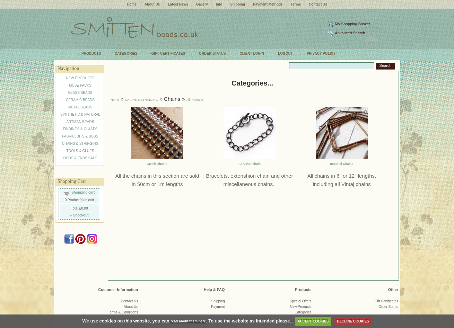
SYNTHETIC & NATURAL (80, 114)
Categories (303, 312)
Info (219, 4)
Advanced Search (350, 33)
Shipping (237, 4)
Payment (218, 307)
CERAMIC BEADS (80, 100)
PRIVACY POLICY (321, 53)
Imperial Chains (341, 164)
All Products (194, 99)
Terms (296, 4)
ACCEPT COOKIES (313, 321)
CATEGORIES (126, 53)
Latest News (178, 4)
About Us (152, 4)
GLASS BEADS (80, 93)
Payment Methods (268, 4)
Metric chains (157, 164)
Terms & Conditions (123, 312)
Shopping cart (83, 192)
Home (132, 4)
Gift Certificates (386, 301)
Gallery (202, 4)
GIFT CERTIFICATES (168, 53)
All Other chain (249, 164)
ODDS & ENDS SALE (80, 158)
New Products (300, 307)
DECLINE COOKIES (353, 321)
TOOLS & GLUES (80, 151)
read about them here (188, 321)
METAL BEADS (80, 107)
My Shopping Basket (352, 24)
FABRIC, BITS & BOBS (80, 136)
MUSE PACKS (80, 85)
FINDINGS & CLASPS (80, 129)
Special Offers (301, 301)
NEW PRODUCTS (80, 78)
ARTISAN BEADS (80, 122)
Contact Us (318, 4)
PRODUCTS (91, 53)
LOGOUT (285, 53)
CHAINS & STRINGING (80, 143)
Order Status (388, 307)
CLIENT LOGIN (252, 53)
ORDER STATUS (212, 53)
